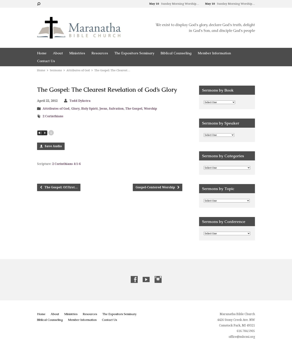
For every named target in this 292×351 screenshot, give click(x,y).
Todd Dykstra (80, 101)
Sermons (56, 70)
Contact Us (46, 61)
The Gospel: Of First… (59, 187)
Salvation (116, 108)
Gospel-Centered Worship (158, 187)
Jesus (103, 108)
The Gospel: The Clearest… (112, 70)
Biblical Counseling (176, 53)
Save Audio (51, 146)
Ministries (77, 53)
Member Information (214, 53)
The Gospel (133, 108)
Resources (99, 53)
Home (42, 53)
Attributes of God (78, 70)
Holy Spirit (89, 108)
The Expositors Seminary (134, 53)
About (58, 53)
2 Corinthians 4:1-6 (66, 164)
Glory (75, 108)
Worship (150, 108)
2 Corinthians (53, 116)
